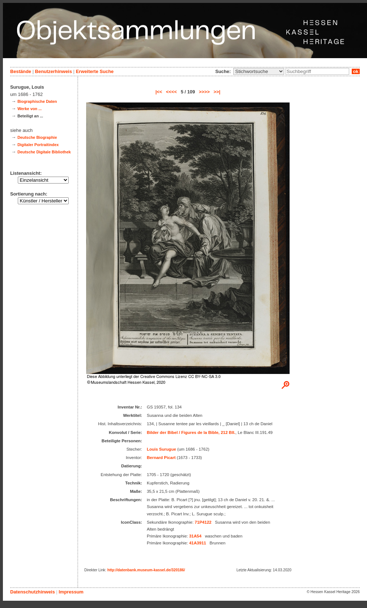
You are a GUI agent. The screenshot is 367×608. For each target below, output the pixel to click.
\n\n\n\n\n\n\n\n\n (258, 71)
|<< (159, 91)
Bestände (20, 71)
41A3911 (197, 543)
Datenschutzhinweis (32, 592)
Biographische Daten (37, 101)
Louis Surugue (161, 449)
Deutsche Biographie (37, 137)
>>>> (204, 91)
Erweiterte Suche (95, 71)
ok (356, 71)
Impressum (71, 592)
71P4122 (203, 522)
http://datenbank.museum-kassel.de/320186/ (146, 570)
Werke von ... (29, 108)
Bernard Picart (161, 457)
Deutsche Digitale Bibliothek (44, 152)
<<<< (171, 91)
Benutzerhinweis (53, 71)
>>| (217, 91)
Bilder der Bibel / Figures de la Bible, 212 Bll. (191, 432)
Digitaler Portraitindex (38, 144)
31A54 (195, 536)
